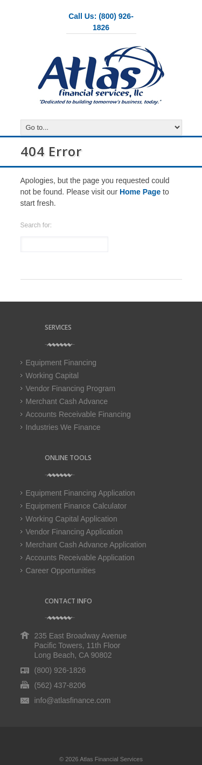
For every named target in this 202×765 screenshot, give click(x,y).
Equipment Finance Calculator (76, 506)
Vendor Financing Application (74, 531)
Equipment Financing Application (80, 493)
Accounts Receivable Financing (78, 414)
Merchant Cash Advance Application (86, 544)
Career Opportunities (61, 570)
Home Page (140, 191)
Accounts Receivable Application (80, 557)
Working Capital (52, 375)
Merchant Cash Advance (67, 401)
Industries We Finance (63, 427)
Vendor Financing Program (71, 388)
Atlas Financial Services (111, 759)
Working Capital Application (71, 518)
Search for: (36, 225)
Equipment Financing (61, 362)
